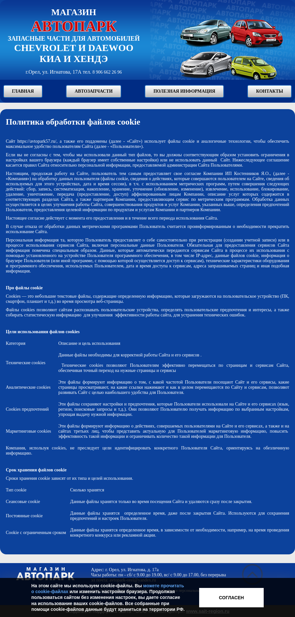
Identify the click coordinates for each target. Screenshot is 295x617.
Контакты (269, 91)
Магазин (74, 21)
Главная (23, 91)
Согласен (231, 597)
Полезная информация (184, 91)
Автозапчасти (93, 91)
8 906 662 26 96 (107, 72)
